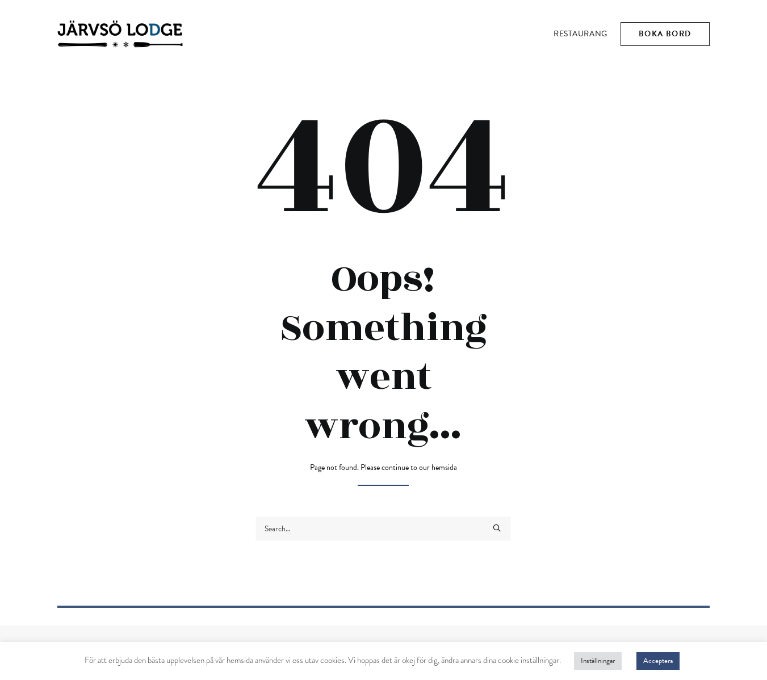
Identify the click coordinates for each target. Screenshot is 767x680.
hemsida (444, 467)
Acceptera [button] (658, 660)
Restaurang (580, 34)
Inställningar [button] (598, 660)
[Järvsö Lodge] (120, 34)
